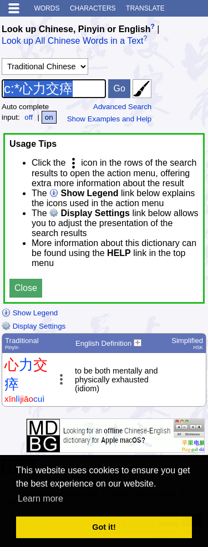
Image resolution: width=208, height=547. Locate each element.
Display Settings (33, 326)
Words (46, 8)
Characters (93, 8)
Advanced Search (122, 107)
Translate (145, 8)
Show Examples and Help (109, 119)
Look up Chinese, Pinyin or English (76, 29)
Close (25, 288)
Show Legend (30, 313)
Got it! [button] (103, 527)
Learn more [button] (40, 498)
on (49, 117)
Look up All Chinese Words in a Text (73, 41)
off (28, 117)
